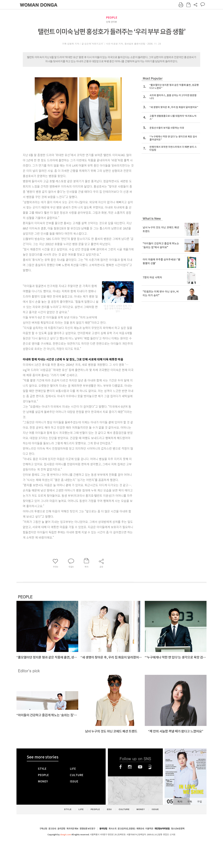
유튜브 (140, 766)
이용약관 (149, 828)
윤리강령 (61, 828)
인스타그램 (130, 766)
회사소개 (112, 828)
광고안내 (52, 828)
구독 (189, 801)
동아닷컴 (103, 828)
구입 (199, 801)
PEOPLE (111, 17)
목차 (179, 801)
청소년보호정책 (177, 828)
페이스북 (120, 766)
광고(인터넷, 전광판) (126, 828)
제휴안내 (140, 828)
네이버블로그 (150, 766)
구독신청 (43, 828)
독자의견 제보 (72, 828)
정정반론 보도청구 (87, 828)
